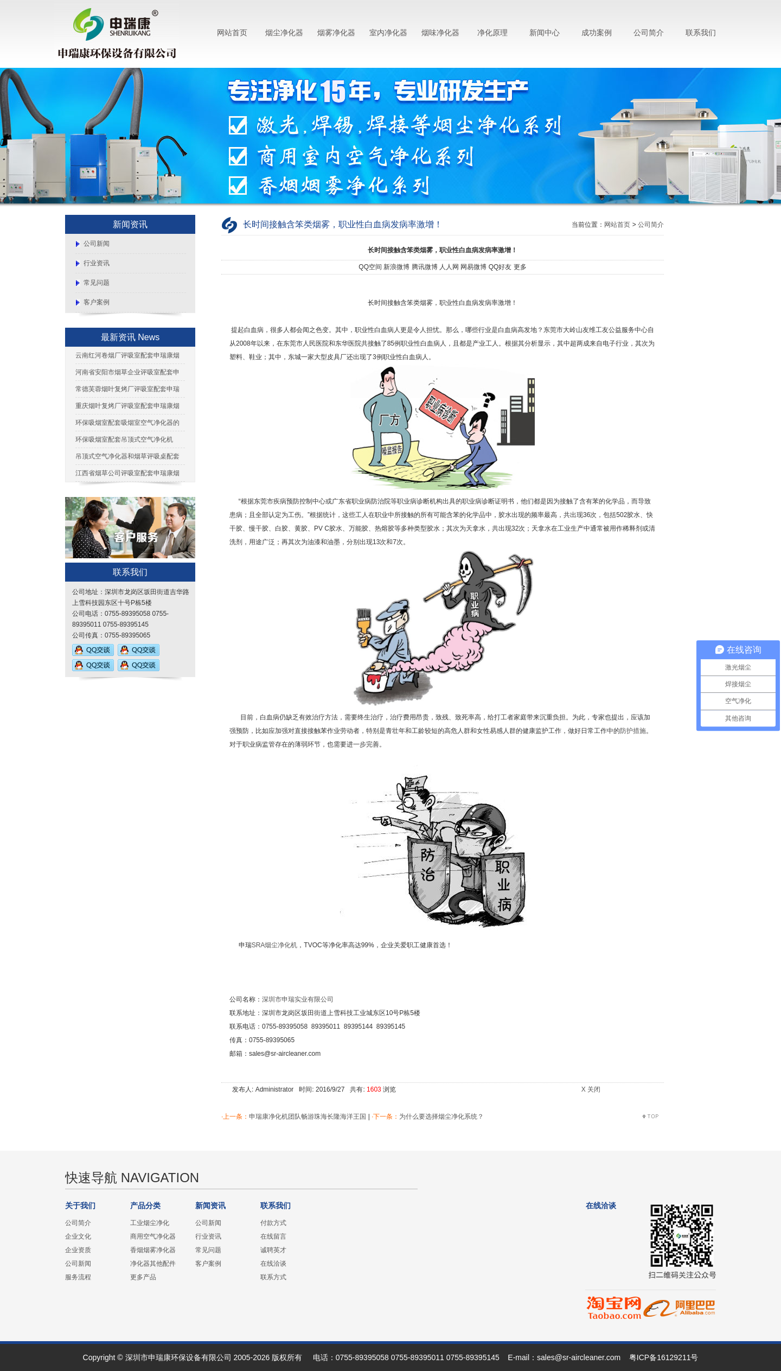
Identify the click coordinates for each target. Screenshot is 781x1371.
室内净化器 (388, 32)
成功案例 (596, 32)
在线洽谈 (273, 1263)
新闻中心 (544, 32)
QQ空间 (370, 267)
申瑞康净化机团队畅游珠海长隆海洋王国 (307, 1116)
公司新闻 (97, 243)
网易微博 (473, 267)
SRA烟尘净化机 (275, 945)
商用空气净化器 (153, 1236)
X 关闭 (590, 1089)
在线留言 (273, 1236)
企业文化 (78, 1236)
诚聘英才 (273, 1250)
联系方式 (273, 1277)
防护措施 (633, 731)
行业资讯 (97, 263)
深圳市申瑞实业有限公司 (298, 999)
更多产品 (143, 1277)
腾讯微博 (425, 267)
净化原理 (492, 32)
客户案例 (97, 302)
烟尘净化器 (284, 32)
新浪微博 (396, 267)
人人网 (449, 267)
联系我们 (701, 32)
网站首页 (232, 32)
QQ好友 (500, 267)
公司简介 (648, 32)
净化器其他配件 (153, 1263)
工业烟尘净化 (149, 1223)
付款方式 (273, 1223)
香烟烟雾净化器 (153, 1250)
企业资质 (78, 1250)
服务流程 (78, 1277)
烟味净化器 (440, 32)
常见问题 (97, 282)
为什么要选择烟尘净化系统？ (441, 1116)
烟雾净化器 (336, 32)
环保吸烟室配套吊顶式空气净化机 (124, 439)
